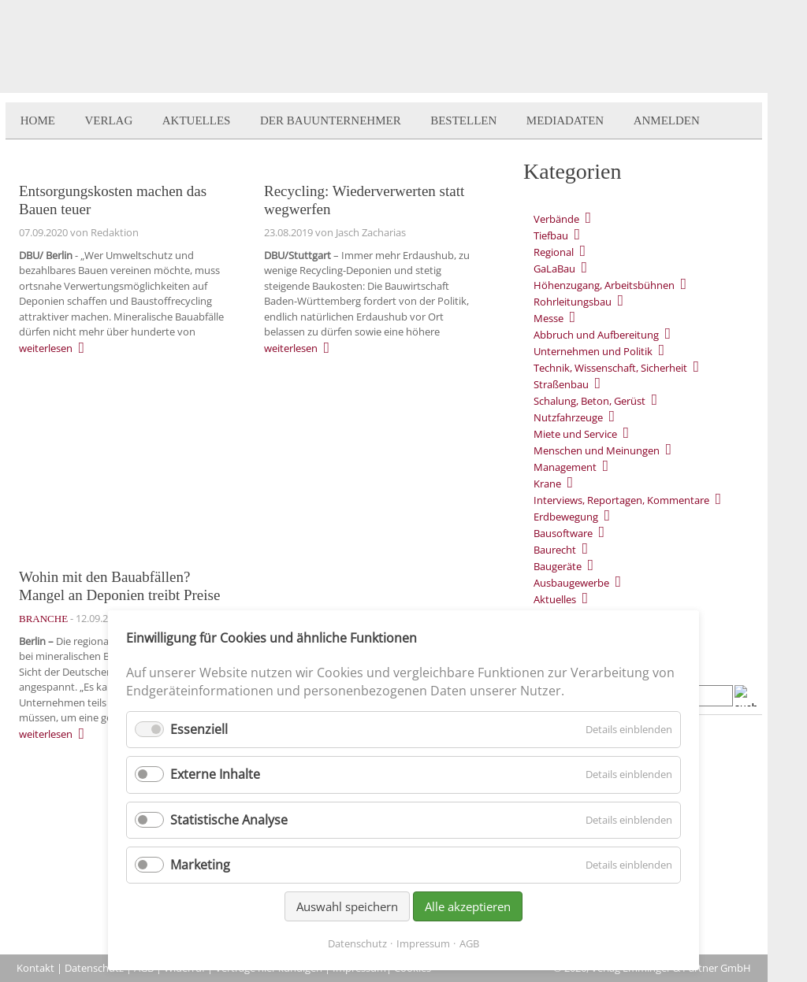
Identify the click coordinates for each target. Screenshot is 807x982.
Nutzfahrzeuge (568, 417)
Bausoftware (563, 533)
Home (37, 120)
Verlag (108, 120)
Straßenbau (561, 384)
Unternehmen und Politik (593, 351)
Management (565, 467)
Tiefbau (551, 235)
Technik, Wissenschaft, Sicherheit (610, 368)
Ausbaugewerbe (571, 583)
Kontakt (35, 968)
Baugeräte (558, 566)
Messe (548, 318)
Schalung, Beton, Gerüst (589, 401)
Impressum (423, 943)
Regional (554, 252)
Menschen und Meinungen (597, 450)
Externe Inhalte (215, 774)
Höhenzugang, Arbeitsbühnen (604, 285)
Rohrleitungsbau (573, 302)
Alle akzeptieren (468, 906)
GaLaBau (554, 268)
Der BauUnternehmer (330, 120)
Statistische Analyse (229, 819)
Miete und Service (575, 434)
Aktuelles (196, 120)
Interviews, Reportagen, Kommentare (621, 500)
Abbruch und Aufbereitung (596, 335)
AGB (469, 943)
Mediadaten (565, 120)
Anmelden (667, 120)
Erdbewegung (566, 517)
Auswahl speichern (347, 906)
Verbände (556, 219)
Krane (547, 483)
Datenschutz (94, 968)
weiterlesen (46, 348)
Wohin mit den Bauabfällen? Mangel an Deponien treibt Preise (119, 586)
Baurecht (555, 550)
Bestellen (463, 120)
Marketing (200, 864)
